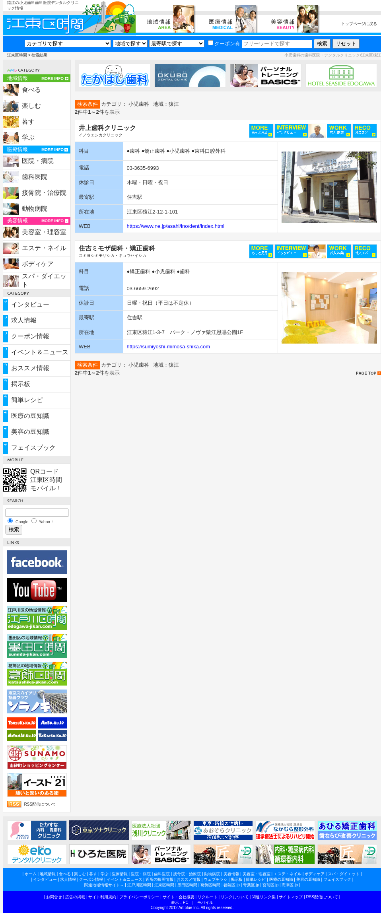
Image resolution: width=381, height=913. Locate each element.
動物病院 (34, 208)
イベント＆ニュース (39, 352)
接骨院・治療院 (44, 192)
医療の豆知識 (30, 415)
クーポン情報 (30, 336)
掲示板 (20, 384)
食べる (31, 89)
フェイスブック (33, 447)
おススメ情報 (30, 368)
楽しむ (31, 105)
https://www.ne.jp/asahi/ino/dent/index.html (176, 226)
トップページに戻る (359, 23)
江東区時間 (17, 55)
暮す (28, 121)
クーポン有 (224, 44)
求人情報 (24, 320)
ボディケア (38, 263)
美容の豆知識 (30, 431)
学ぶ (28, 137)
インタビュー (30, 304)
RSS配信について (40, 804)
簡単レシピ (27, 399)
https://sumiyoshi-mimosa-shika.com (168, 347)
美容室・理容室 (44, 232)
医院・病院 (38, 160)
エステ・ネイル (44, 248)
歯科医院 (34, 176)
